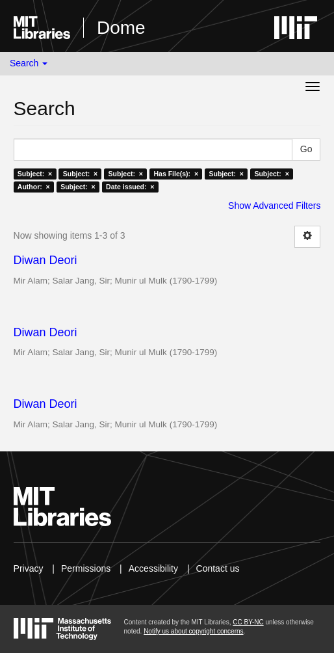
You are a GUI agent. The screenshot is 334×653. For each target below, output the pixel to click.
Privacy (29, 568)
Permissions (85, 568)
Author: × (34, 187)
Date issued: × (130, 187)
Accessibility (153, 568)
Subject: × (35, 174)
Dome (121, 28)
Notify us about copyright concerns (193, 631)
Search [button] (28, 63)
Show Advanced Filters (274, 205)
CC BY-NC (248, 622)
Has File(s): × (175, 174)
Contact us (218, 568)
